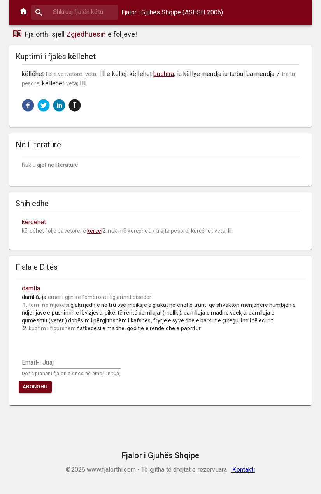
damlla (31, 288)
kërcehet (34, 222)
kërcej (94, 231)
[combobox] (74, 12)
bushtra (163, 74)
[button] (28, 105)
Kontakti (243, 469)
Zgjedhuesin (86, 34)
